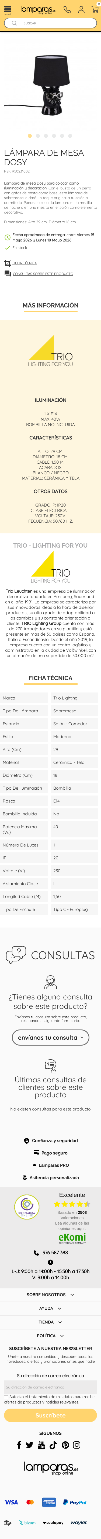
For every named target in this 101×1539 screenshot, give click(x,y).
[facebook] (19, 1445)
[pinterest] (65, 1445)
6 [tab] (71, 136)
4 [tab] (54, 136)
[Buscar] (55, 23)
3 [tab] (46, 136)
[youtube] (41, 1445)
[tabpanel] (50, 85)
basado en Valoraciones (72, 1215)
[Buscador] (14, 23)
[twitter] (30, 1445)
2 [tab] (38, 136)
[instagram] (76, 1445)
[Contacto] (67, 9)
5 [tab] (62, 136)
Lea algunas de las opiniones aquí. (72, 1226)
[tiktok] (53, 1445)
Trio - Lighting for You (50, 545)
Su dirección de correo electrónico (50, 1375)
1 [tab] (30, 136)
